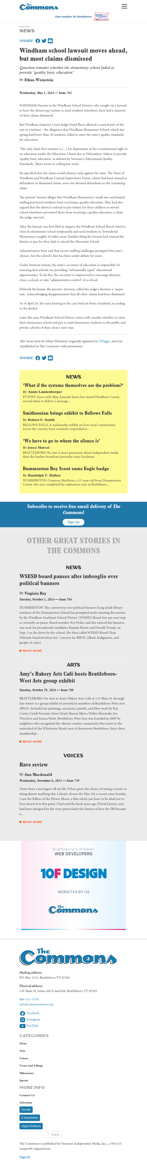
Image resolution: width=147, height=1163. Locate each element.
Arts (73, 664)
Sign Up (74, 522)
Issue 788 (67, 690)
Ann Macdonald (38, 774)
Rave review (33, 764)
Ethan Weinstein (38, 79)
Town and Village (31, 1065)
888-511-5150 (29, 999)
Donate (26, 1109)
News (73, 376)
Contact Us (27, 1095)
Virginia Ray (35, 593)
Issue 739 (73, 781)
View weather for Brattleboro (73, 16)
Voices (73, 755)
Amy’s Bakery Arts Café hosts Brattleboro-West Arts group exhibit (68, 677)
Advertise (25, 1102)
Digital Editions (31, 1126)
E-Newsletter (29, 1117)
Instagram (29, 1019)
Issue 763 (65, 93)
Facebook (29, 1013)
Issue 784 (65, 599)
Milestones (26, 1073)
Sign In (24, 1157)
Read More (32, 650)
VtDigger (104, 341)
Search (55, 1134)
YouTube (28, 1025)
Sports (23, 1080)
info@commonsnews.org (36, 1004)
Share (26, 40)
